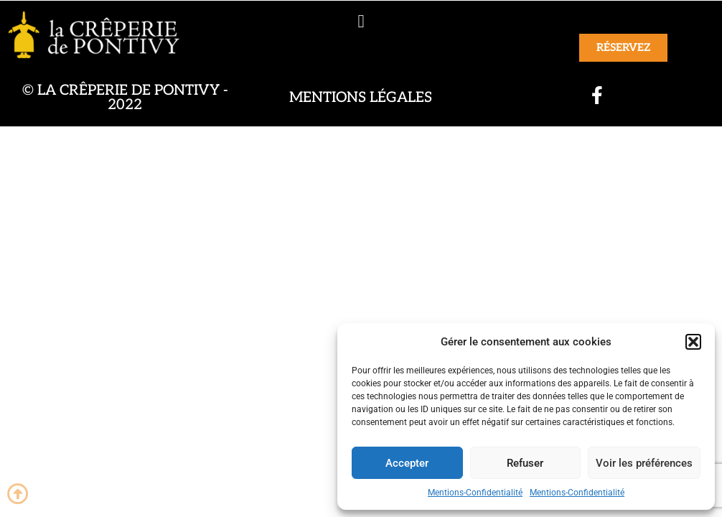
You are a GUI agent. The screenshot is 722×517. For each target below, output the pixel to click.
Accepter (406, 463)
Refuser (525, 463)
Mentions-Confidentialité (475, 493)
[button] (693, 342)
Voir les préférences (644, 463)
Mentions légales (360, 97)
